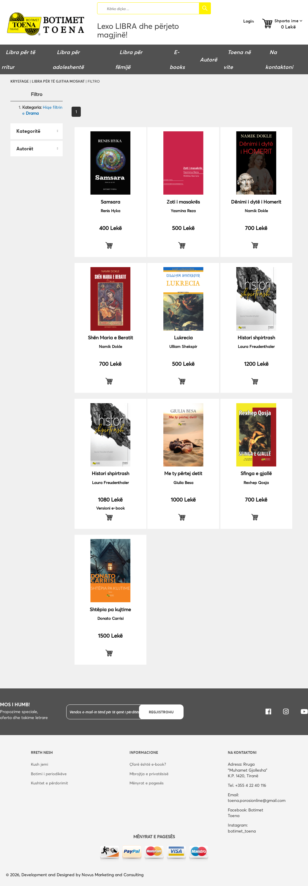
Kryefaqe (19, 81)
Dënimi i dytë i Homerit (256, 201)
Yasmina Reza (183, 210)
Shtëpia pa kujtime (110, 609)
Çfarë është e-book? (147, 764)
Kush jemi (39, 764)
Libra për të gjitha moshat (58, 81)
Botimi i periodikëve (49, 773)
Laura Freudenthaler (256, 346)
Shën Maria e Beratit (110, 337)
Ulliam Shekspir (183, 346)
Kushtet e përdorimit (49, 783)
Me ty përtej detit (183, 473)
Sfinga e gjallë (256, 473)
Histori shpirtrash (256, 337)
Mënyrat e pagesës (146, 783)
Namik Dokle (256, 210)
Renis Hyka (110, 210)
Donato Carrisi (110, 618)
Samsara (110, 201)
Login (248, 21)
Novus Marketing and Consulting (112, 874)
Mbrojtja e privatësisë (148, 773)
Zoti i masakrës (183, 201)
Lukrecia (183, 337)
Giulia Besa (183, 482)
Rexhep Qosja (256, 482)
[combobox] (154, 8)
